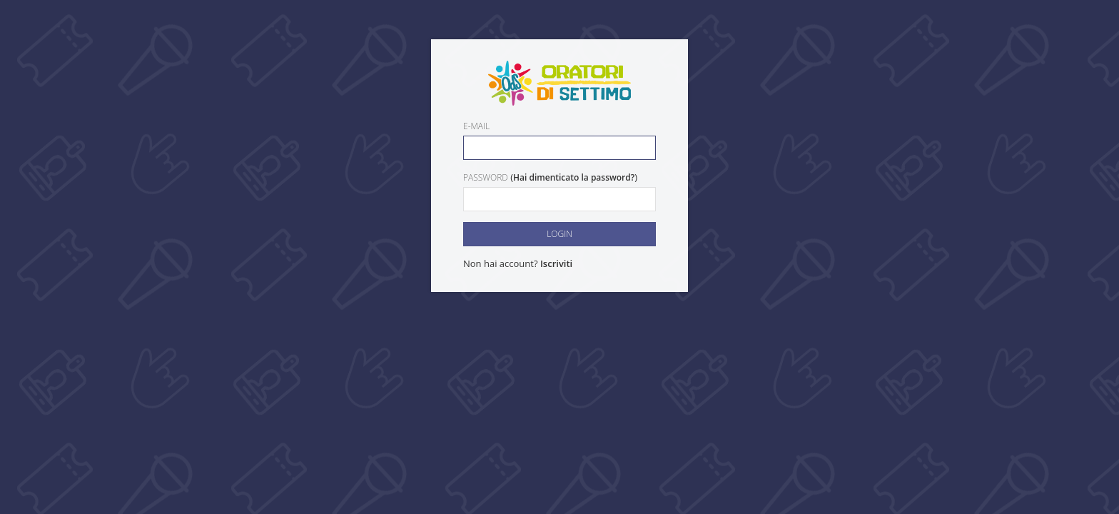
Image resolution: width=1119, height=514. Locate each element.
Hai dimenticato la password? (573, 177)
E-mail (476, 126)
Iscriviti (556, 263)
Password (485, 177)
